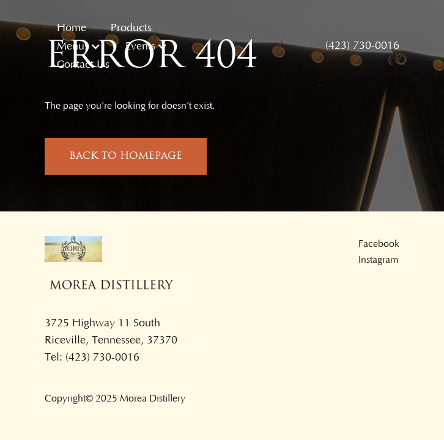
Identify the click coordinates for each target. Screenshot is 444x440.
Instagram (378, 259)
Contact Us (83, 65)
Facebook (378, 243)
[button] (79, 46)
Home (71, 28)
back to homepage (125, 156)
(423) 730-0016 (362, 46)
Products (131, 28)
